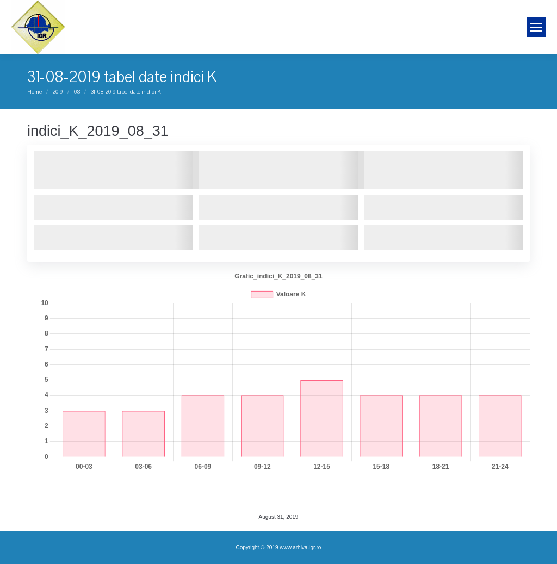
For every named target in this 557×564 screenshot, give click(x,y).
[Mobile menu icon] (536, 27)
